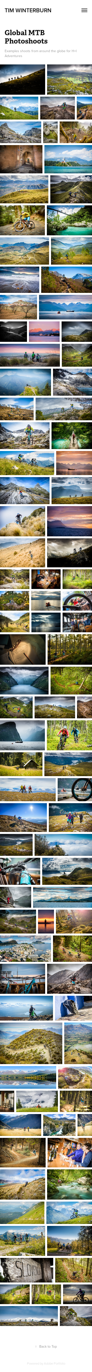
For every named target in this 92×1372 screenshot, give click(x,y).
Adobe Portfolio (54, 1363)
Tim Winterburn (28, 10)
